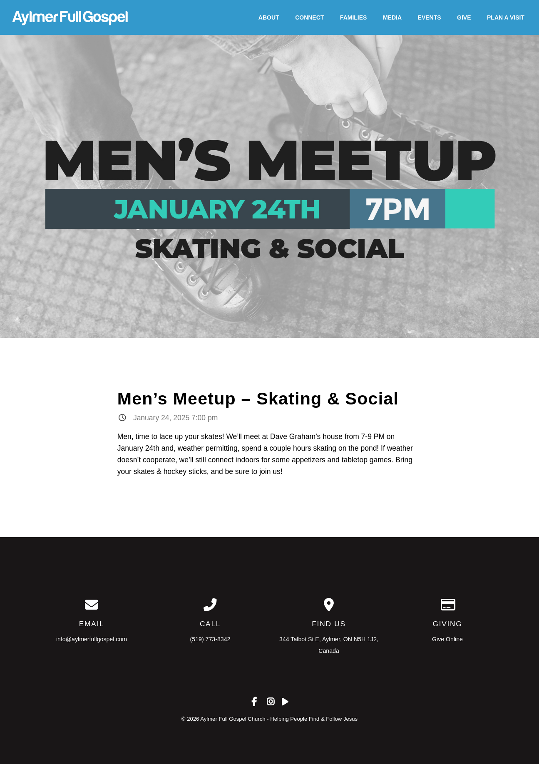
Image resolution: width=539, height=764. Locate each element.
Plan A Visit (505, 17)
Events (429, 17)
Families (353, 17)
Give (464, 17)
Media (392, 17)
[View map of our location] (329, 605)
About (268, 17)
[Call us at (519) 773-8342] (210, 605)
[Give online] (447, 605)
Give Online (447, 639)
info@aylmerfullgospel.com (91, 639)
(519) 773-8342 (210, 639)
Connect (309, 17)
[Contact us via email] (91, 605)
